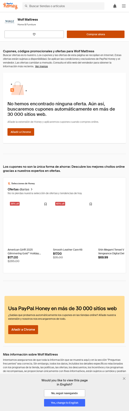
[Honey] (10, 6)
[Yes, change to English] (64, 403)
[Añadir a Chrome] (20, 132)
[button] (124, 6)
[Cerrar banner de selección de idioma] (124, 378)
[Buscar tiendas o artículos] (63, 6)
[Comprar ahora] (96, 34)
